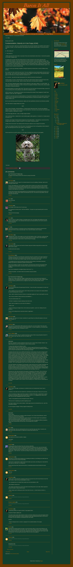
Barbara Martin (11, 435)
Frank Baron (10, 285)
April (57, 122)
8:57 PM (9, 533)
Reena (9, 427)
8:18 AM (9, 251)
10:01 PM (10, 240)
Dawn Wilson (11, 234)
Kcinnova (56, 98)
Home (28, 551)
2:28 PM (9, 498)
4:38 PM (9, 195)
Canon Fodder (63, 44)
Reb (56, 105)
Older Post (48, 551)
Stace (56, 106)
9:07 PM (9, 329)
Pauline (9, 527)
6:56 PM (9, 466)
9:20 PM (9, 231)
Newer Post (8, 551)
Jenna (56, 97)
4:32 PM (9, 177)
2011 (56, 128)
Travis (56, 110)
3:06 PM (9, 540)
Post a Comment (10, 549)
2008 (56, 133)
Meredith (56, 101)
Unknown (10, 495)
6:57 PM (9, 473)
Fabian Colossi (11, 456)
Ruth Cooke (10, 180)
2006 (56, 136)
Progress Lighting (11, 502)
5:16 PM (9, 201)
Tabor (9, 198)
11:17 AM (10, 282)
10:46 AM (10, 547)
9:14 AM (9, 273)
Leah (56, 99)
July (57, 118)
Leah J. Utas (10, 243)
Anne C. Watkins (11, 333)
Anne (56, 92)
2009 (56, 131)
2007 (56, 134)
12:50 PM (10, 431)
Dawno (56, 94)
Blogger (41, 560)
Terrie (56, 108)
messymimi (10, 205)
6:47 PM (9, 223)
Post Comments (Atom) (14, 553)
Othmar (56, 102)
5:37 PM (9, 491)
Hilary (9, 218)
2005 (56, 137)
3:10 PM (9, 312)
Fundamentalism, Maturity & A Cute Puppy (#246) (61, 124)
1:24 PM (9, 523)
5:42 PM (9, 440)
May (57, 120)
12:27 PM (10, 337)
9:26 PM (9, 505)
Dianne (56, 95)
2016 (56, 115)
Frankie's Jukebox (62, 43)
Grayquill (10, 444)
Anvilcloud (10, 324)
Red (9, 227)
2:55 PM (9, 453)
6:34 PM (9, 214)
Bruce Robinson (11, 255)
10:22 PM (10, 383)
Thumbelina (57, 109)
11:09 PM (10, 409)
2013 (56, 117)
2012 (56, 126)
